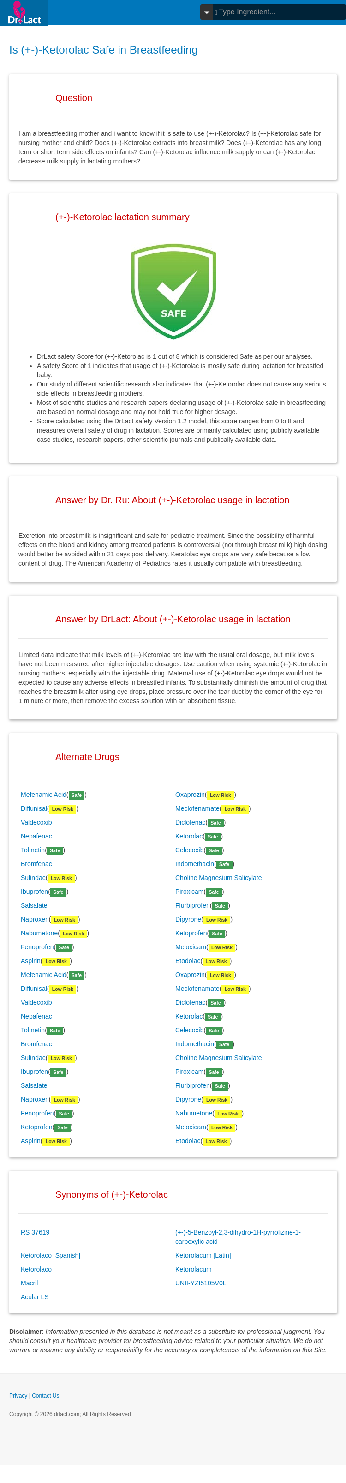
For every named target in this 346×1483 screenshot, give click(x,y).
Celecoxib (189, 850)
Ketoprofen (191, 933)
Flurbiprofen (192, 905)
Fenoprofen (37, 947)
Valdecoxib (36, 822)
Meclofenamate (197, 808)
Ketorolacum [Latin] (203, 1255)
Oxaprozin (190, 794)
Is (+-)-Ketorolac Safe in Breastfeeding (103, 49)
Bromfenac (36, 864)
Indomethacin (194, 864)
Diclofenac (190, 822)
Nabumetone (39, 933)
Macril (29, 1283)
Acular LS (35, 1297)
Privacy (18, 1396)
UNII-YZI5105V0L (201, 1283)
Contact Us (45, 1396)
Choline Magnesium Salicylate (218, 877)
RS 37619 (35, 1232)
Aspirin (31, 961)
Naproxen (35, 919)
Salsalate (34, 905)
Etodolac (187, 961)
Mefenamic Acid (43, 794)
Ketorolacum (193, 1269)
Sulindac (33, 877)
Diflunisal (34, 808)
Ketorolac (189, 836)
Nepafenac (36, 836)
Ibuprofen (34, 891)
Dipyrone (188, 919)
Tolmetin (33, 850)
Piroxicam (189, 891)
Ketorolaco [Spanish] (50, 1255)
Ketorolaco (36, 1269)
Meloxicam (190, 947)
